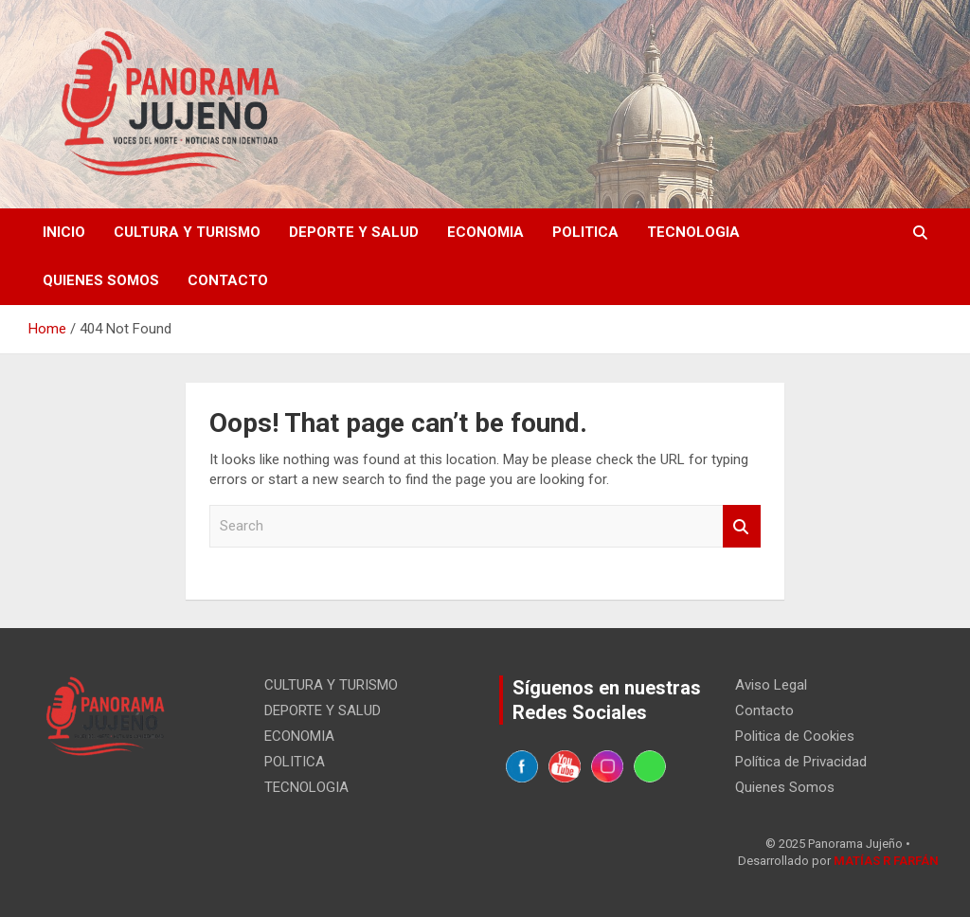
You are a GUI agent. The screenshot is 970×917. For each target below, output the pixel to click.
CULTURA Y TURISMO (187, 232)
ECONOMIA (485, 232)
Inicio (64, 232)
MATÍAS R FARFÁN (886, 861)
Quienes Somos (101, 280)
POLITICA (585, 232)
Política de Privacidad (801, 761)
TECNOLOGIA (693, 232)
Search (742, 526)
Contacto (228, 280)
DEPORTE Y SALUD (354, 232)
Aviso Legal (771, 684)
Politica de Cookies (794, 736)
